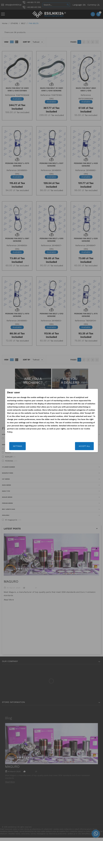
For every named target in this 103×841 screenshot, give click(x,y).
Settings (22, 446)
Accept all (79, 446)
